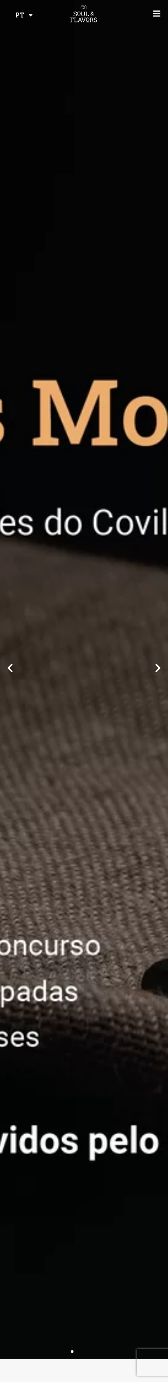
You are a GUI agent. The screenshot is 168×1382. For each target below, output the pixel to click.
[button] (10, 667)
